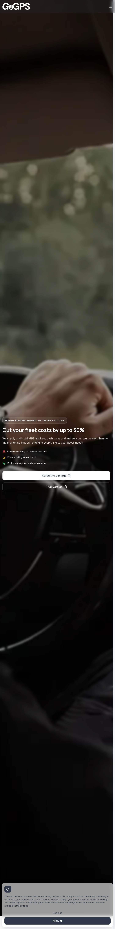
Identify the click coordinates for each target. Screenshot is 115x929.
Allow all (57, 920)
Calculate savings (56, 475)
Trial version (56, 486)
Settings (57, 912)
